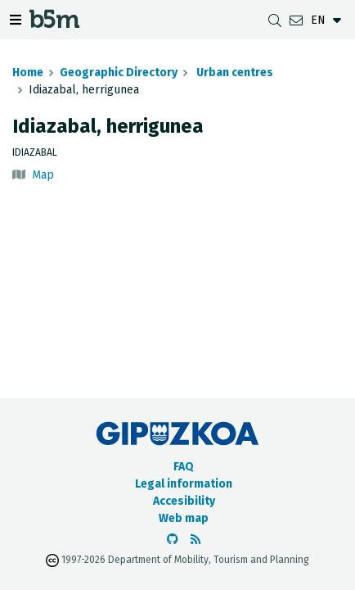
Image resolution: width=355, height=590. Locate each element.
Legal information (183, 484)
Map (43, 175)
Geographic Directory (119, 72)
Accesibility (184, 501)
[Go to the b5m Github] (172, 540)
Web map (184, 518)
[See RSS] (195, 540)
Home (27, 72)
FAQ (183, 467)
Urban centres (233, 72)
